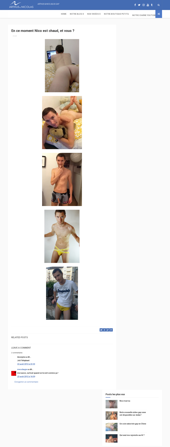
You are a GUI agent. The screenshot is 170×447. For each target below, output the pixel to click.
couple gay (123, 216)
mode (150, 179)
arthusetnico (142, 184)
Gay (146, 189)
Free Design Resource (96, 443)
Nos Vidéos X (42, 14)
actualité (123, 212)
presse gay (147, 244)
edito (143, 202)
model (128, 198)
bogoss (136, 221)
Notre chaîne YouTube (93, 14)
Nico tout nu (136, 34)
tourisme (136, 207)
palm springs (149, 216)
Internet (122, 202)
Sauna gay (123, 258)
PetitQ (121, 184)
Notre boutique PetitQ (65, 14)
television (133, 202)
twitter (145, 221)
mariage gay (136, 216)
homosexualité (134, 244)
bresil (121, 235)
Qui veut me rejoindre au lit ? (143, 69)
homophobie (135, 212)
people (140, 193)
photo (141, 179)
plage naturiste (147, 240)
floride (130, 184)
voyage (152, 230)
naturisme (134, 240)
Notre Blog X (26, 14)
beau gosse (131, 179)
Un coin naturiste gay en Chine (140, 429)
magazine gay (124, 207)
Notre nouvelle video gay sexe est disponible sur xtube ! (144, 48)
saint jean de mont (139, 254)
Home (12, 14)
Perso (121, 179)
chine (148, 193)
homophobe (123, 254)
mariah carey (124, 230)
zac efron (123, 226)
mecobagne (22, 368)
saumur (150, 198)
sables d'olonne (125, 249)
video (121, 198)
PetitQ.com (147, 249)
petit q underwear (126, 193)
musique (122, 189)
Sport (146, 207)
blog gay (133, 226)
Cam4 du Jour (124, 221)
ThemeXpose (80, 443)
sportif (146, 212)
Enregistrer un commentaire (26, 381)
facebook (144, 226)
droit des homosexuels (136, 235)
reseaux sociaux (139, 230)
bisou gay (122, 240)
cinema (121, 244)
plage (137, 249)
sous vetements (135, 189)
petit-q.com (139, 198)
